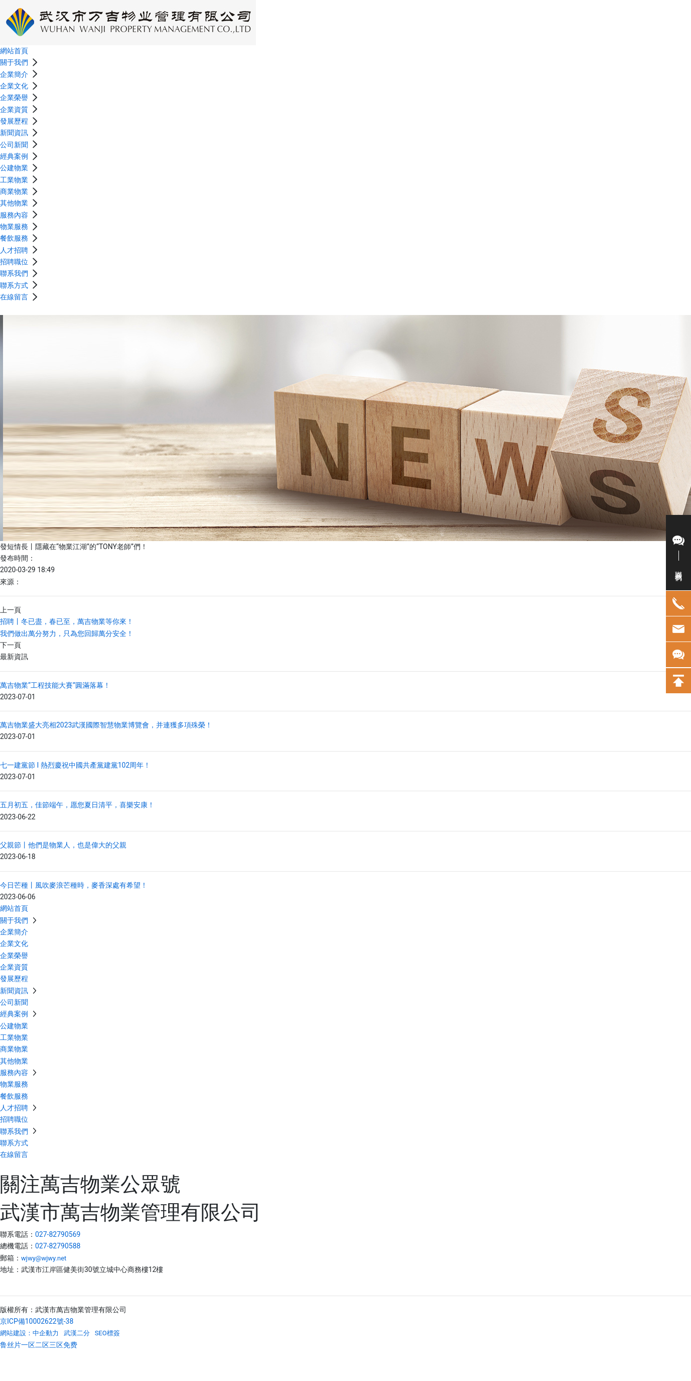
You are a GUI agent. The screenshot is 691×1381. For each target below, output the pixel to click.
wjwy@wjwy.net (43, 1258)
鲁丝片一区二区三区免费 (38, 1345)
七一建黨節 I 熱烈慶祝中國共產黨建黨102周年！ (75, 765)
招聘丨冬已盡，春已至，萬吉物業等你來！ (66, 621)
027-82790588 (57, 1246)
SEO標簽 (107, 1333)
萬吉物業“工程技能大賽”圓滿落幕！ (55, 685)
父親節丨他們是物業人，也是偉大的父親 (63, 845)
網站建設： (16, 1333)
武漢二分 (77, 1333)
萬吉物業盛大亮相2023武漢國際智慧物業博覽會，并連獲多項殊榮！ (106, 725)
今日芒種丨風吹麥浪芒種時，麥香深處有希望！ (74, 885)
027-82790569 (57, 1234)
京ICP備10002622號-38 (36, 1321)
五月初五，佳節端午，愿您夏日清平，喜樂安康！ (77, 805)
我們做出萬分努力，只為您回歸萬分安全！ (66, 633)
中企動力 (46, 1333)
